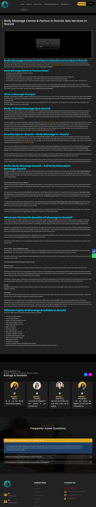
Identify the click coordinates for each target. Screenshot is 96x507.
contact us (24, 9)
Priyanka (82, 398)
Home (22, 4)
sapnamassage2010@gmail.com (76, 491)
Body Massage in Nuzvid (58, 65)
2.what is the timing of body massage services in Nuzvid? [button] (23, 457)
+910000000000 (81, 3)
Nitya (14, 398)
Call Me (90, 3)
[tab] (48, 440)
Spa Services (38, 4)
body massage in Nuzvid (26, 142)
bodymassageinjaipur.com (74, 495)
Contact (37, 499)
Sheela (37, 398)
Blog (36, 502)
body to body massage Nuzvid (51, 122)
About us (37, 492)
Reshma (60, 398)
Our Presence (38, 495)
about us (29, 4)
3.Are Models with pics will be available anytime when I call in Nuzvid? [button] (27, 462)
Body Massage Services (52, 4)
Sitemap (37, 506)
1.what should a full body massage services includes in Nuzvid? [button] (24, 440)
